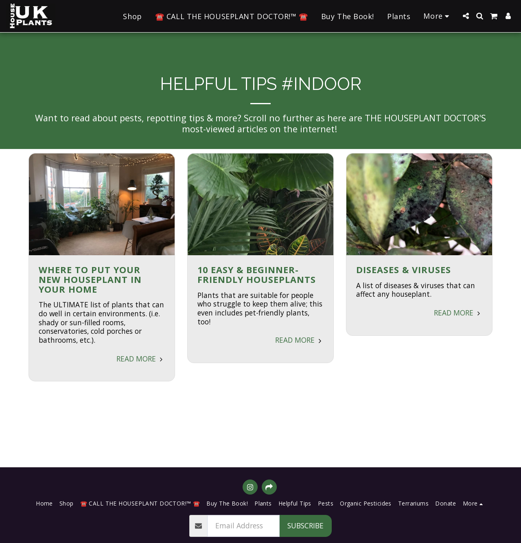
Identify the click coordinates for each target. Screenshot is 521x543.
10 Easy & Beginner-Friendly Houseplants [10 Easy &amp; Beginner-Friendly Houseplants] (256, 274)
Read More (140, 358)
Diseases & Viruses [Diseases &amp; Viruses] (403, 270)
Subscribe (305, 525)
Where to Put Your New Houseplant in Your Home (90, 279)
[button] (465, 16)
